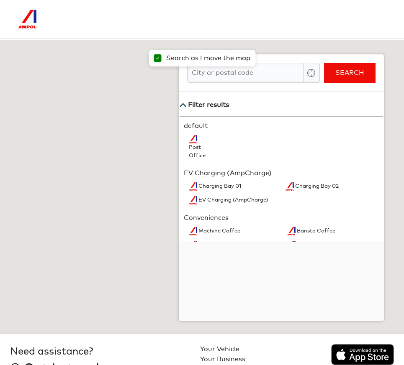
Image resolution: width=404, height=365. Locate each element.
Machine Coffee (218, 231)
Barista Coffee (315, 231)
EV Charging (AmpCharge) (228, 173)
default (196, 126)
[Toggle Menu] (379, 19)
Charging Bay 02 (316, 186)
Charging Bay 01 (219, 186)
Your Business (222, 359)
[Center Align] (311, 73)
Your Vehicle (219, 349)
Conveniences (206, 217)
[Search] (344, 19)
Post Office (197, 151)
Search (349, 72)
